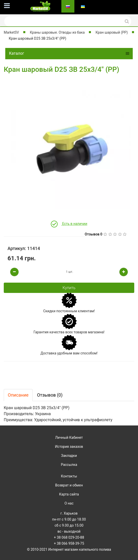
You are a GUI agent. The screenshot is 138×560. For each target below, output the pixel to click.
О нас (68, 503)
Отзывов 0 (93, 234)
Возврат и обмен (69, 485)
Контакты (69, 476)
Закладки (69, 456)
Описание (18, 395)
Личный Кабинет (69, 437)
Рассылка (69, 465)
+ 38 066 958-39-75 (69, 543)
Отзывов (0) (50, 395)
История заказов (69, 447)
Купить (69, 287)
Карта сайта (69, 494)
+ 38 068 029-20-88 (69, 537)
